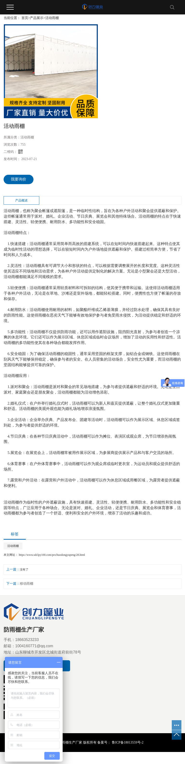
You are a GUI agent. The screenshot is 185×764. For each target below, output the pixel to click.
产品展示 (36, 18)
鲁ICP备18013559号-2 (127, 742)
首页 (24, 18)
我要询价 (18, 179)
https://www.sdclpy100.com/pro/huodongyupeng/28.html (52, 555)
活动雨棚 (52, 18)
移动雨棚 (26, 583)
